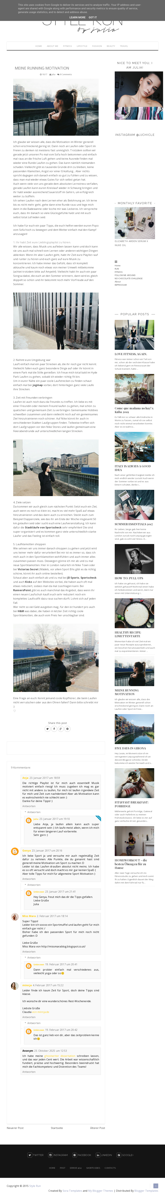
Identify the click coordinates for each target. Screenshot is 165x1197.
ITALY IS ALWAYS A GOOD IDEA (133, 468)
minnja (27, 986)
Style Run (35, 1186)
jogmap (38, 385)
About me (50, 46)
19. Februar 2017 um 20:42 (61, 1030)
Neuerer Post (15, 1128)
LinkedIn (104, 1155)
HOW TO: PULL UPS (129, 579)
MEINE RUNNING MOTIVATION (127, 693)
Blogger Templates (146, 1191)
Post (62, 1168)
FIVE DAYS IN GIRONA (130, 749)
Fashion (98, 46)
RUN (117, 269)
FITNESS (119, 272)
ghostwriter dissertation (59, 1056)
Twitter (35, 1155)
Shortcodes (93, 1168)
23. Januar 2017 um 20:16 (47, 851)
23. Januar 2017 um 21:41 (60, 892)
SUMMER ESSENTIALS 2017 (134, 525)
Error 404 (75, 1168)
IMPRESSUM (121, 285)
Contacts (110, 1168)
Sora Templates (72, 1191)
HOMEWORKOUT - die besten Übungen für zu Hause (131, 864)
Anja (25, 778)
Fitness (66, 46)
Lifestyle (82, 46)
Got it (93, 17)
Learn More (77, 17)
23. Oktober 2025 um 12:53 (50, 1051)
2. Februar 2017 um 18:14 (52, 916)
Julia (36, 819)
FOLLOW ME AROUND (125, 275)
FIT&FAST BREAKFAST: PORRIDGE (132, 805)
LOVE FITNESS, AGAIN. (131, 355)
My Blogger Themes (100, 1191)
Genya (26, 851)
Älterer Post (97, 1128)
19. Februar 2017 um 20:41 (61, 965)
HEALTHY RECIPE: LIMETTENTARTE (128, 635)
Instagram (58, 1155)
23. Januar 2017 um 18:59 (44, 778)
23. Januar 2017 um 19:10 (54, 819)
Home (35, 46)
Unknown (39, 892)
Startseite (57, 1128)
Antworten (28, 807)
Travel (126, 46)
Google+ (125, 1155)
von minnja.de (40, 1012)
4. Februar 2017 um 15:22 (48, 986)
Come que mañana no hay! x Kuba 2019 (134, 411)
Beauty (113, 46)
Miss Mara (29, 916)
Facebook (81, 1155)
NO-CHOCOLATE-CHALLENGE (129, 279)
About (118, 282)
